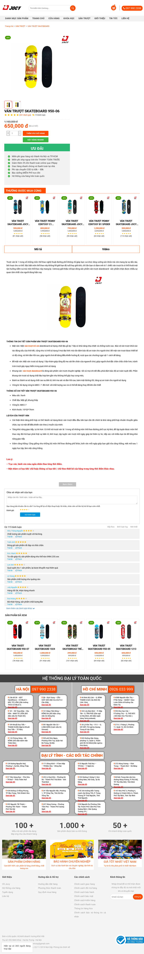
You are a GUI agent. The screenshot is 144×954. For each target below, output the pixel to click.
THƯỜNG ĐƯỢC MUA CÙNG (23, 190)
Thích (19, 537)
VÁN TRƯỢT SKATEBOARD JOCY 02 (126, 223)
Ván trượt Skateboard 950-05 (99, 647)
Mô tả (38, 249)
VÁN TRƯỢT (20, 26)
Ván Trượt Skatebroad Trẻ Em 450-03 (72, 647)
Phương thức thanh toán (49, 888)
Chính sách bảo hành (84, 892)
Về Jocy (6, 884)
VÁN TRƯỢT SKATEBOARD (38, 26)
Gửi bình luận (30, 515)
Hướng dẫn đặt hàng (47, 884)
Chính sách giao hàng (84, 884)
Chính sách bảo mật (83, 896)
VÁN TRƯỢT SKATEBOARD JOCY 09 (17, 223)
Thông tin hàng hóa (83, 908)
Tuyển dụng (7, 892)
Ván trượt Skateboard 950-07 (18, 647)
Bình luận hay (122, 527)
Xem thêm (67, 484)
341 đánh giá (25, 115)
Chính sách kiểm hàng (84, 900)
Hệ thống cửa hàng (11, 888)
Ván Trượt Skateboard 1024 (45, 647)
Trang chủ (9, 26)
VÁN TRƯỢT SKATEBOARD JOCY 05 (72, 223)
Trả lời (9, 537)
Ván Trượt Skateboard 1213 (126, 647)
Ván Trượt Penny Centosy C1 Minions (45, 223)
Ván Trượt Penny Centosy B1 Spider (99, 223)
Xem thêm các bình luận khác (20, 608)
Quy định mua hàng (47, 892)
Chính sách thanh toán (85, 904)
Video (105, 249)
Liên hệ (5, 896)
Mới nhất (133, 527)
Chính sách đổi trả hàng (85, 888)
